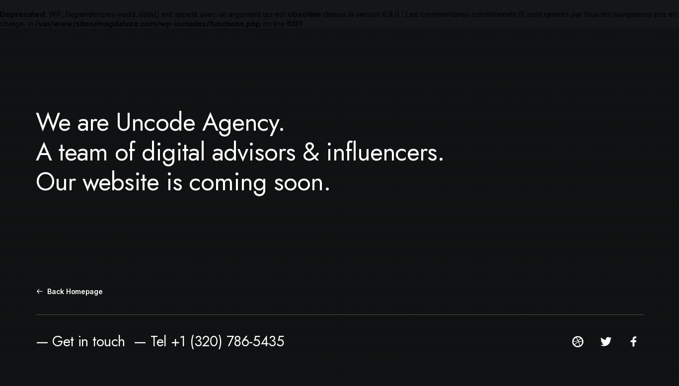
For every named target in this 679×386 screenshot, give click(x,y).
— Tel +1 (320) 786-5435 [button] (209, 341)
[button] (578, 345)
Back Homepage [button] (69, 291)
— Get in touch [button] (80, 341)
